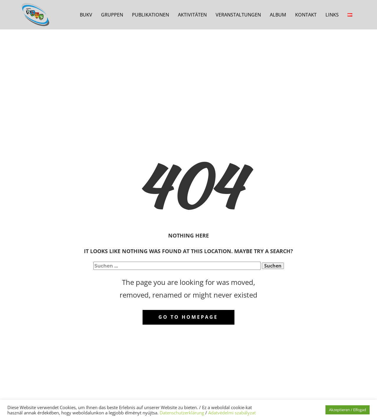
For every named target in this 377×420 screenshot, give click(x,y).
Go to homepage (188, 317)
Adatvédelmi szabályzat (232, 413)
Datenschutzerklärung (182, 413)
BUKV (86, 14)
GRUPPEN (112, 14)
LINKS (332, 14)
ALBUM (278, 14)
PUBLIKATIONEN (150, 14)
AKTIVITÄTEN (192, 14)
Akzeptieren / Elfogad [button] (347, 409)
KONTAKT (306, 14)
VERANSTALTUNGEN (238, 14)
